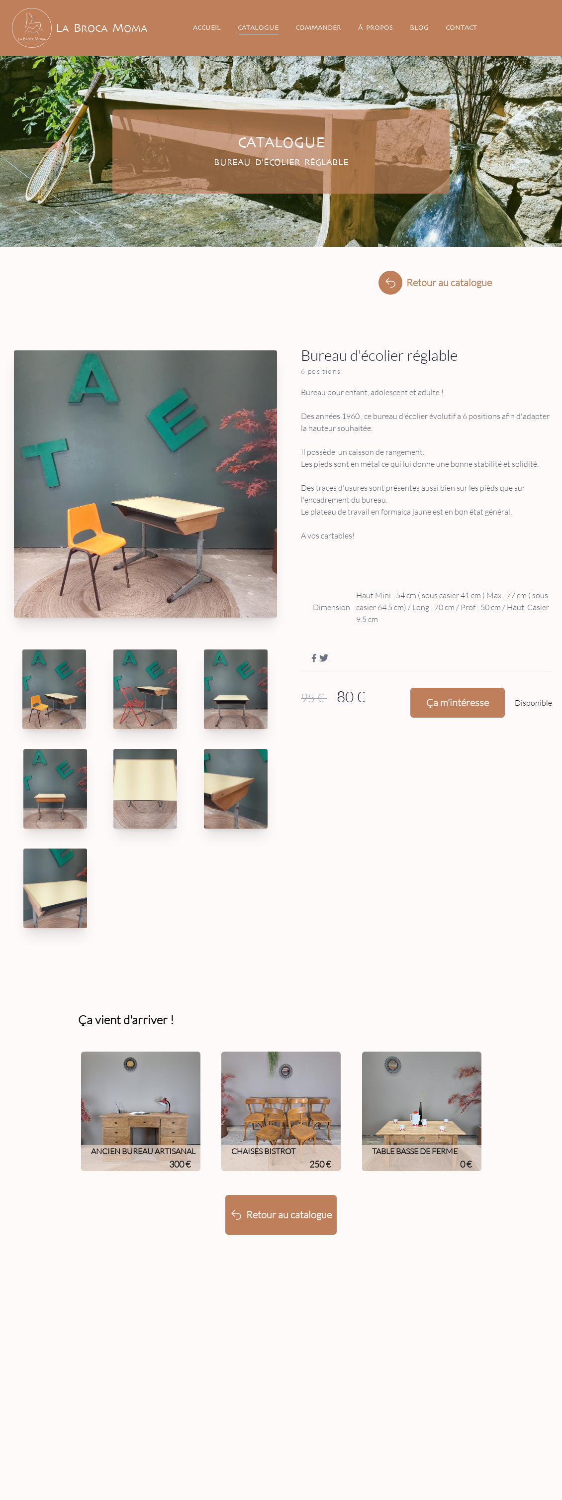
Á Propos (375, 27)
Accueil (207, 27)
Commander (318, 27)
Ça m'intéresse (457, 702)
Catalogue (258, 27)
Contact (461, 27)
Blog (419, 27)
